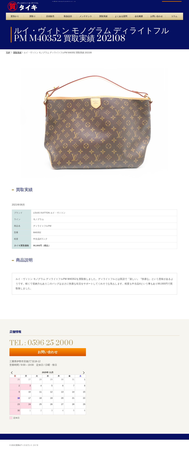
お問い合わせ (170, 5)
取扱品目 (68, 16)
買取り (32, 16)
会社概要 (139, 16)
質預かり (15, 16)
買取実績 (103, 16)
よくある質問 (121, 16)
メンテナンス (85, 16)
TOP (8, 52)
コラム (174, 16)
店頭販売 (50, 16)
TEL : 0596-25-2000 (137, 6)
